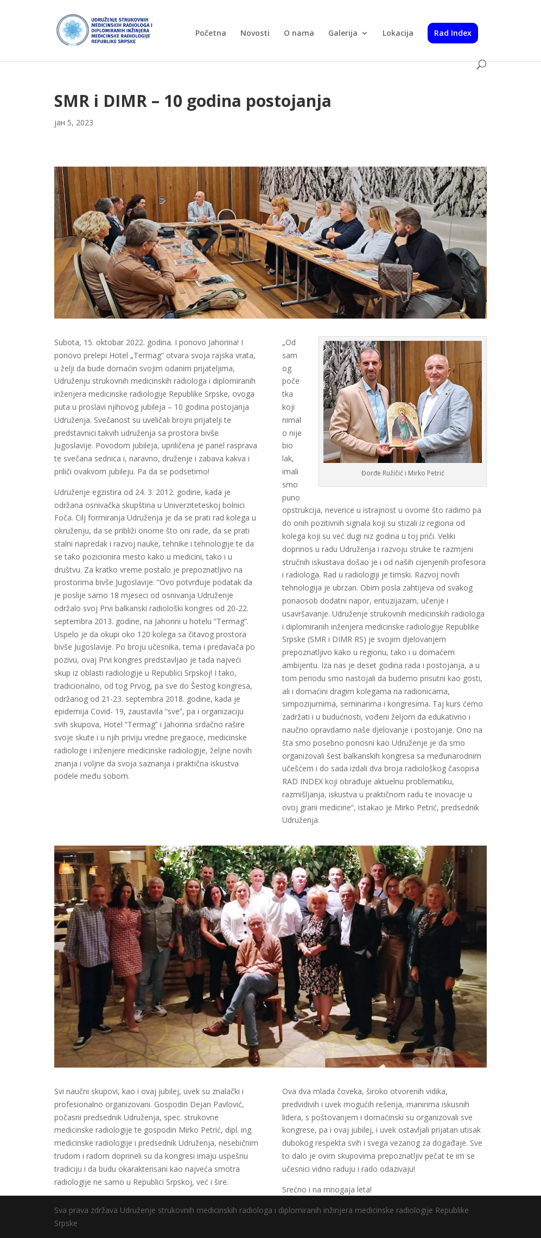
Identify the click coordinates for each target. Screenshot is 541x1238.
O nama (299, 33)
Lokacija (398, 33)
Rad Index (453, 33)
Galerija (343, 33)
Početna (210, 33)
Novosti (255, 33)
